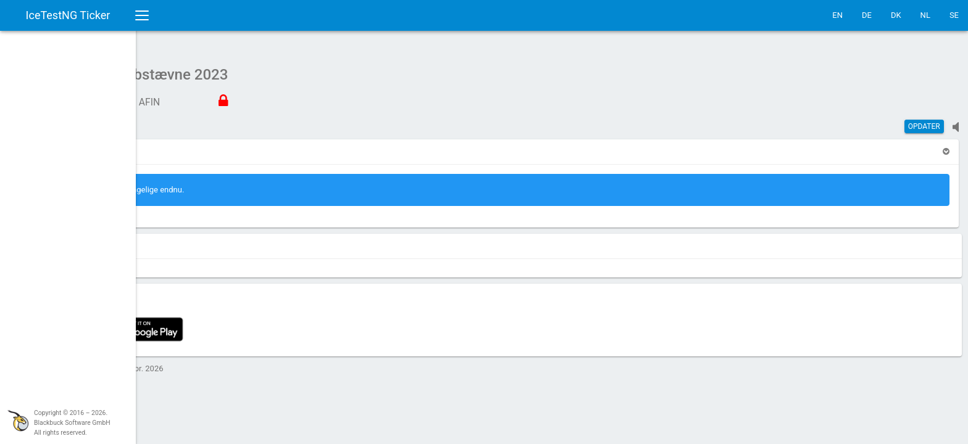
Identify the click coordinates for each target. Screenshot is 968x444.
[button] (172, 145)
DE (867, 15)
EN (837, 15)
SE (954, 15)
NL (925, 15)
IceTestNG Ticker (68, 15)
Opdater (924, 120)
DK (896, 15)
